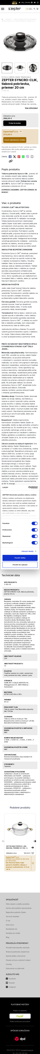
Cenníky (9, 964)
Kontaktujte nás (11, 929)
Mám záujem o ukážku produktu (17, 904)
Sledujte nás (12, 974)
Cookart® (8, 19)
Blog (7, 937)
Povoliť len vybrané (20, 565)
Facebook (12, 979)
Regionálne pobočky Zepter (16, 912)
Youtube (12, 983)
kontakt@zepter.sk (27, 1050)
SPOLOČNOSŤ (12, 900)
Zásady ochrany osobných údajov (18, 960)
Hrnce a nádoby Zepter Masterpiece (25, 19)
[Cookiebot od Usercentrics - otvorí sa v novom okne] (29, 487)
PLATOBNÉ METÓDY (20, 1004)
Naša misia (10, 925)
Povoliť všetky (20, 558)
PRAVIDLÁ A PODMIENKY (17, 943)
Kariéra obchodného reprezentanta (18, 908)
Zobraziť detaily (28, 551)
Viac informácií (31, 108)
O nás (8, 921)
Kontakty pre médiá (13, 933)
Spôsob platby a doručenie (15, 956)
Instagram (12, 987)
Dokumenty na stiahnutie (15, 968)
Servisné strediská (12, 916)
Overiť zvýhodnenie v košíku (14, 140)
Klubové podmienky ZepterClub (17, 952)
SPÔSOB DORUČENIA (20, 1031)
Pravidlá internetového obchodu (17, 948)
